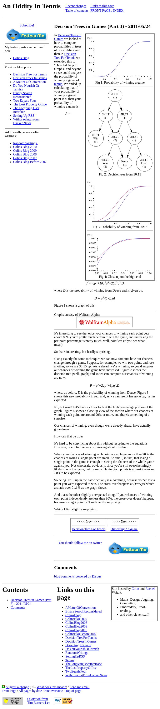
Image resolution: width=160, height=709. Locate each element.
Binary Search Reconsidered (22, 95)
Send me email (79, 687)
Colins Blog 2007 (25, 158)
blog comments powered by (77, 576)
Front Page (9, 691)
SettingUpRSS (75, 656)
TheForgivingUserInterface (83, 664)
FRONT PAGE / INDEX (107, 10)
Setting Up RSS (23, 115)
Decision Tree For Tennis (30, 74)
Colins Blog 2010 (25, 147)
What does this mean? (51, 687)
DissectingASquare (78, 645)
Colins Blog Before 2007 (29, 162)
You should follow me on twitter (80, 543)
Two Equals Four (24, 100)
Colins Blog (21, 58)
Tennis (69, 660)
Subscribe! (27, 25)
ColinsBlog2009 (76, 626)
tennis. (58, 84)
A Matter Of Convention (29, 82)
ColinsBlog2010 (76, 630)
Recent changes (75, 6)
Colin (135, 588)
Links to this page (102, 6)
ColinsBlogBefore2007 (80, 634)
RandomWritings (76, 652)
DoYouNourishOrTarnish (82, 649)
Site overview (53, 691)
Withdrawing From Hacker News (26, 121)
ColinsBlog (73, 615)
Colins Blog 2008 (25, 154)
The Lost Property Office (30, 104)
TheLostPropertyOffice (80, 667)
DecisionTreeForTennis (81, 637)
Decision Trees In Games (30, 78)
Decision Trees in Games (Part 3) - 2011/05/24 (31, 601)
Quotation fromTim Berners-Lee (38, 700)
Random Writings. (25, 143)
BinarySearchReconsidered (83, 611)
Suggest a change (17, 687)
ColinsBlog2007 (76, 619)
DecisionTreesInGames (81, 641)
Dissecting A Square (124, 529)
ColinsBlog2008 (76, 622)
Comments (18, 607)
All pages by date (30, 691)
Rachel (150, 588)
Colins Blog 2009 (25, 150)
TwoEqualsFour (76, 671)
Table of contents (76, 10)
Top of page (73, 691)
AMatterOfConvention (80, 607)
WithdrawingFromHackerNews (86, 675)
